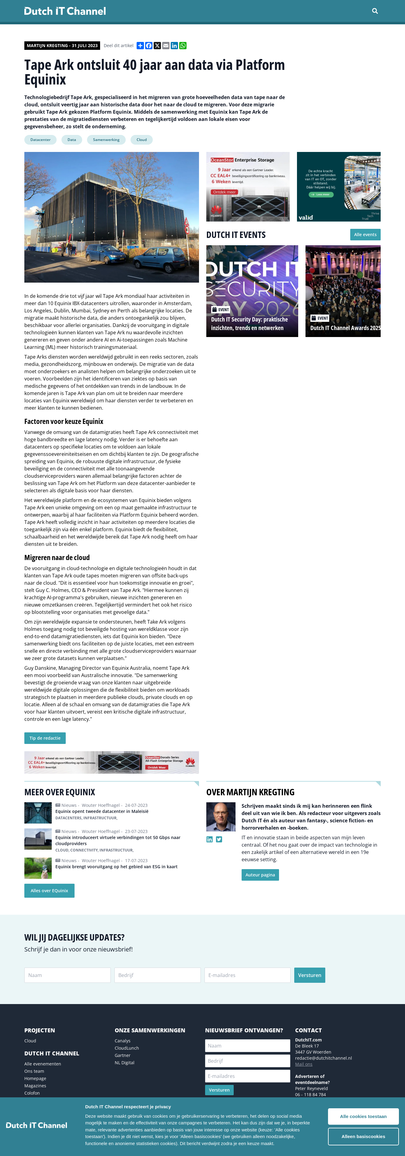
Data (72, 139)
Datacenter (40, 139)
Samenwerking (106, 139)
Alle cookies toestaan (363, 1116)
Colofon (32, 1093)
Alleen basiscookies (363, 1136)
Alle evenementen (42, 1064)
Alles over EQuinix (49, 890)
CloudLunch (127, 1048)
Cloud (142, 139)
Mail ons (303, 1064)
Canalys (123, 1041)
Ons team (34, 1071)
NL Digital (124, 1062)
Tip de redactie (45, 738)
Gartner (123, 1055)
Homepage (35, 1078)
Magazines (35, 1086)
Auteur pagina (260, 875)
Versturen (309, 975)
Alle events (365, 234)
